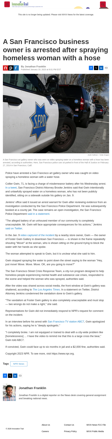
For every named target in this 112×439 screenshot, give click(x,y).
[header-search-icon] (103, 4)
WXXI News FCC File (96, 425)
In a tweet (11, 187)
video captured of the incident (38, 235)
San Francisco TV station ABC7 (66, 321)
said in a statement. (38, 213)
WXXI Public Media (95, 431)
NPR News (18, 364)
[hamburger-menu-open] (7, 4)
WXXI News (67, 14)
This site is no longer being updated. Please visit (40, 14)
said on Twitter (13, 228)
